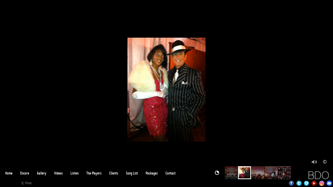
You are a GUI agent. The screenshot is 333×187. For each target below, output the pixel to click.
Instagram (321, 183)
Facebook (291, 183)
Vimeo (306, 183)
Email (329, 183)
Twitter (299, 183)
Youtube (314, 183)
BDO (318, 175)
